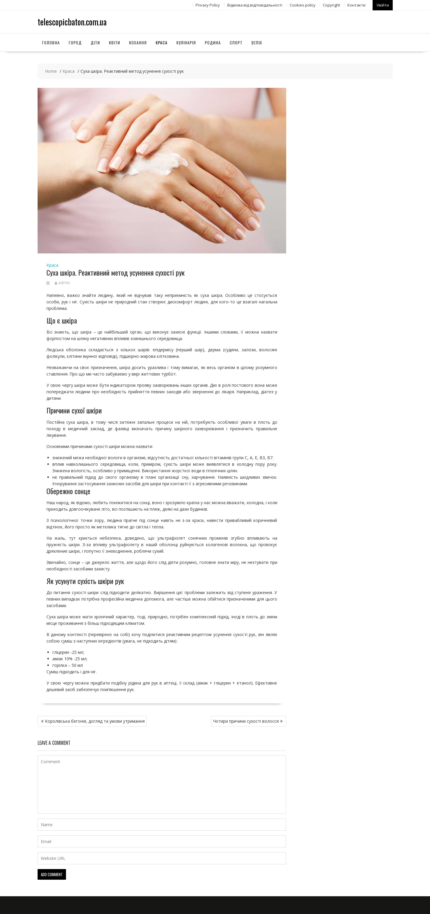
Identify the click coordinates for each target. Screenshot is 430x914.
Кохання (138, 42)
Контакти (356, 5)
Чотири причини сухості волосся (246, 721)
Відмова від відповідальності (254, 5)
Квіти (114, 42)
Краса (162, 42)
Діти (95, 42)
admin (62, 282)
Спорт (236, 42)
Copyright (331, 5)
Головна (51, 42)
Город (75, 42)
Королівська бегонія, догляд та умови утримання (95, 721)
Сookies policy (302, 5)
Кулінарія (186, 42)
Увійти (382, 5)
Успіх (256, 42)
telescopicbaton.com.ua (72, 22)
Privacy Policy (208, 5)
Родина (213, 42)
